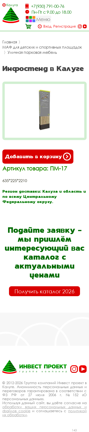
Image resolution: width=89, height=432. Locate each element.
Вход (47, 26)
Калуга (12, 5)
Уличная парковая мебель (32, 52)
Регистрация (64, 26)
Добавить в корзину (38, 157)
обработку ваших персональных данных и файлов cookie (44, 409)
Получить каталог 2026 (44, 291)
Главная (9, 42)
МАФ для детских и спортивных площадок (42, 47)
